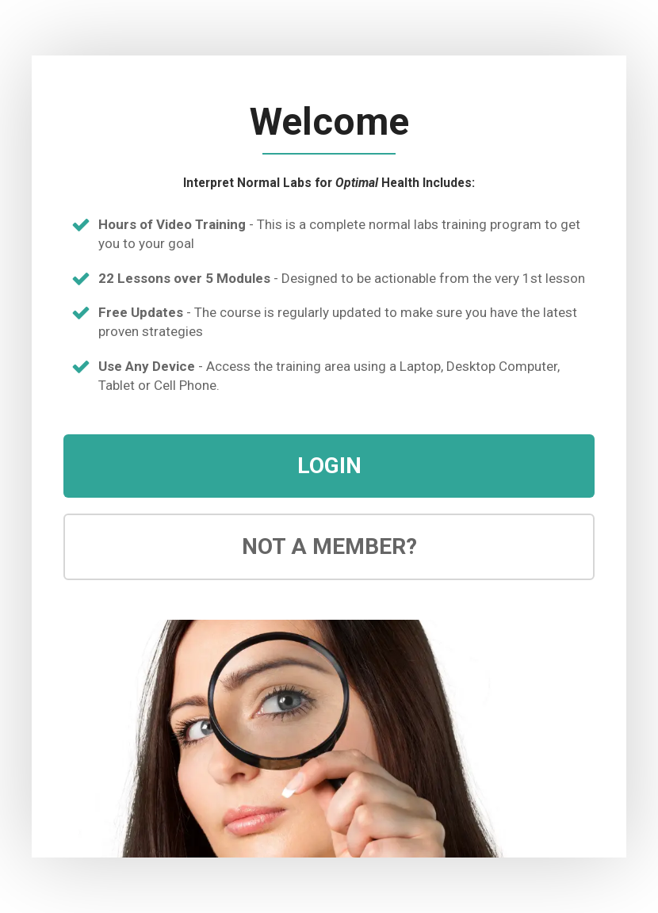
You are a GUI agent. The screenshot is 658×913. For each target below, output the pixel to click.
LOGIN (329, 466)
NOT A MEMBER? (329, 546)
